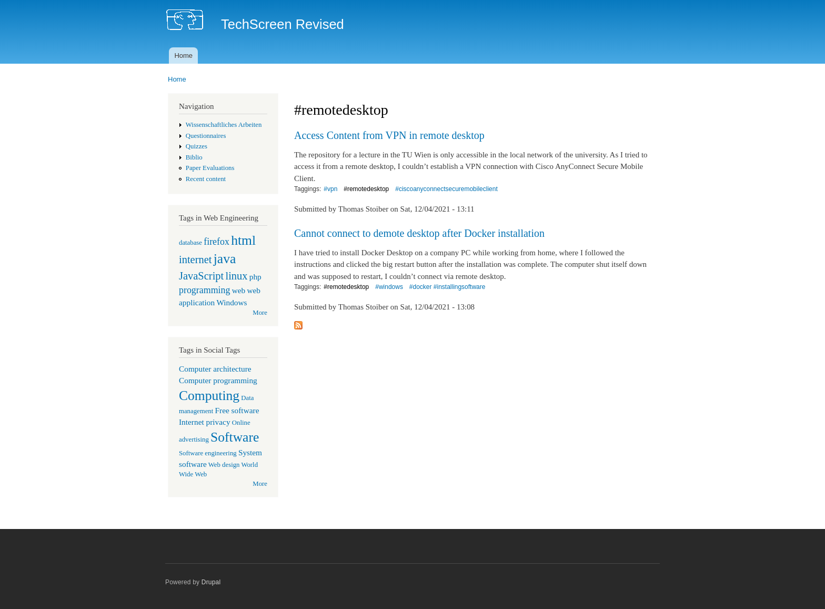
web (239, 290)
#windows (389, 287)
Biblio (194, 157)
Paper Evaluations (210, 168)
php (255, 276)
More (260, 312)
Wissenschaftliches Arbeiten (224, 124)
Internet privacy (204, 421)
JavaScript (201, 276)
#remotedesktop (366, 189)
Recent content (206, 179)
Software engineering (208, 453)
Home (183, 55)
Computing (209, 395)
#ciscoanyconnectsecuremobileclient (446, 189)
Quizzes (196, 146)
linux (236, 276)
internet (195, 259)
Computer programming (218, 380)
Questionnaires (206, 135)
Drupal (211, 582)
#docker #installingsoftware (447, 287)
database (190, 242)
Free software (237, 410)
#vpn (330, 189)
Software (234, 437)
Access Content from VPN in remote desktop (389, 135)
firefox (216, 241)
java (225, 258)
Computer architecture (215, 368)
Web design (224, 464)
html (243, 240)
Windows (231, 302)
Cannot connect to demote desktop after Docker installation (419, 233)
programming (204, 290)
